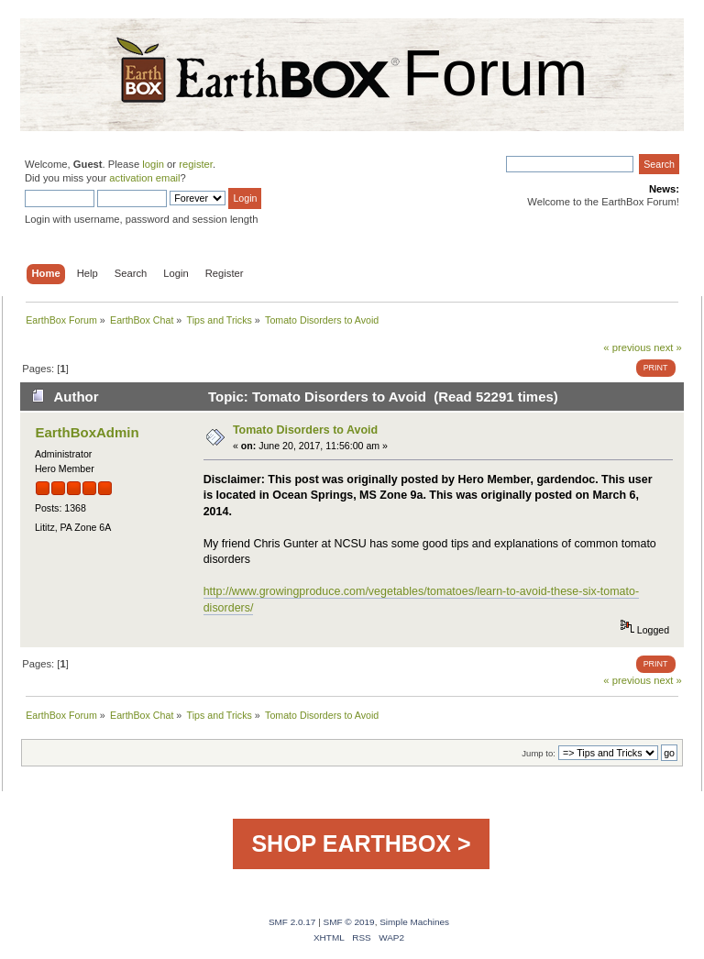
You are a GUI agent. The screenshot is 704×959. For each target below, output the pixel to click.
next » (668, 347)
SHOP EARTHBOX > (360, 843)
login (153, 164)
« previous (627, 347)
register (196, 164)
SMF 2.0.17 (292, 922)
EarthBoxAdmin (86, 432)
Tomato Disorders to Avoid (305, 430)
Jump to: (539, 753)
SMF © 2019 (349, 922)
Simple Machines (414, 922)
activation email (144, 177)
